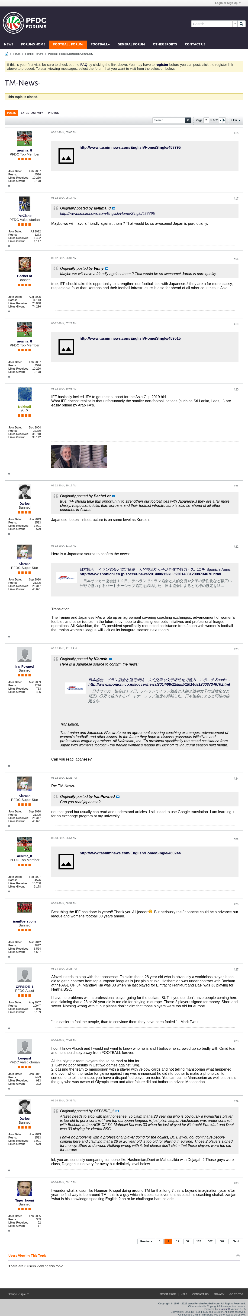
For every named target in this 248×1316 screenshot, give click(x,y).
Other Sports (165, 44)
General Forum (131, 44)
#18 (236, 258)
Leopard (24, 1058)
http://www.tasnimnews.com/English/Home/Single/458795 (130, 147)
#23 (236, 649)
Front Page (167, 1294)
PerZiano (25, 216)
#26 (236, 904)
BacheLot (24, 276)
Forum (16, 53)
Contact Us (195, 44)
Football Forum (68, 44)
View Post (113, 208)
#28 (236, 1041)
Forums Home (33, 44)
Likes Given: (16, 181)
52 (187, 1241)
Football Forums (34, 53)
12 (177, 1241)
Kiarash (24, 564)
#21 (236, 486)
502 (210, 1241)
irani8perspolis (24, 921)
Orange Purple (18, 1294)
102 (198, 1241)
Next (236, 1241)
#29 (236, 1101)
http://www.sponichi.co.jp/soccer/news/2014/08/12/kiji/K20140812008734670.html (150, 574)
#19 (236, 324)
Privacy (218, 1294)
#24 (236, 778)
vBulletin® (224, 1309)
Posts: (12, 174)
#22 (236, 546)
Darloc (24, 503)
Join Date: (15, 171)
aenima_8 (24, 150)
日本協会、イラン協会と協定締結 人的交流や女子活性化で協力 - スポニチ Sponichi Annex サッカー (164, 569)
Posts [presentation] (11, 112)
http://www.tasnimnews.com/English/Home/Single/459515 (130, 338)
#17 (236, 198)
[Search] (214, 23)
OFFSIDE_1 (24, 987)
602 (222, 1241)
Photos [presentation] (53, 112)
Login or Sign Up (228, 3)
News (8, 44)
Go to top (236, 1294)
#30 (236, 1183)
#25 (236, 838)
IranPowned (24, 666)
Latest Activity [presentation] (32, 112)
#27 (236, 969)
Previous (146, 1241)
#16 (236, 133)
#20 (236, 389)
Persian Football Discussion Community (70, 53)
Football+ (100, 44)
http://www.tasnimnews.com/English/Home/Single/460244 (130, 853)
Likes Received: (18, 177)
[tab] (11, 113)
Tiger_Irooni (24, 1200)
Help (184, 1294)
